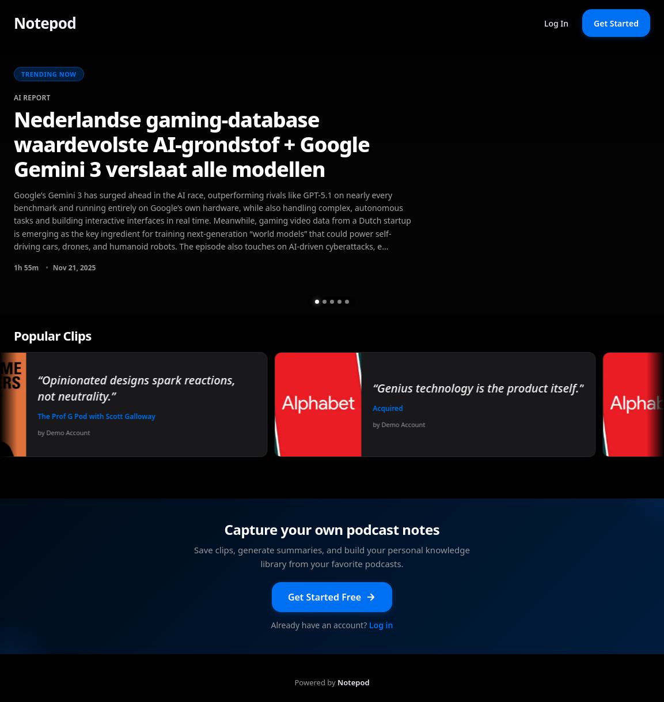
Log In (556, 23)
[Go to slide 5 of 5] (347, 302)
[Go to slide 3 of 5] (332, 302)
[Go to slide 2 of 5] (324, 302)
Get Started (616, 23)
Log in (381, 625)
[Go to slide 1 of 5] (317, 302)
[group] (332, 180)
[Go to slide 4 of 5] (339, 302)
